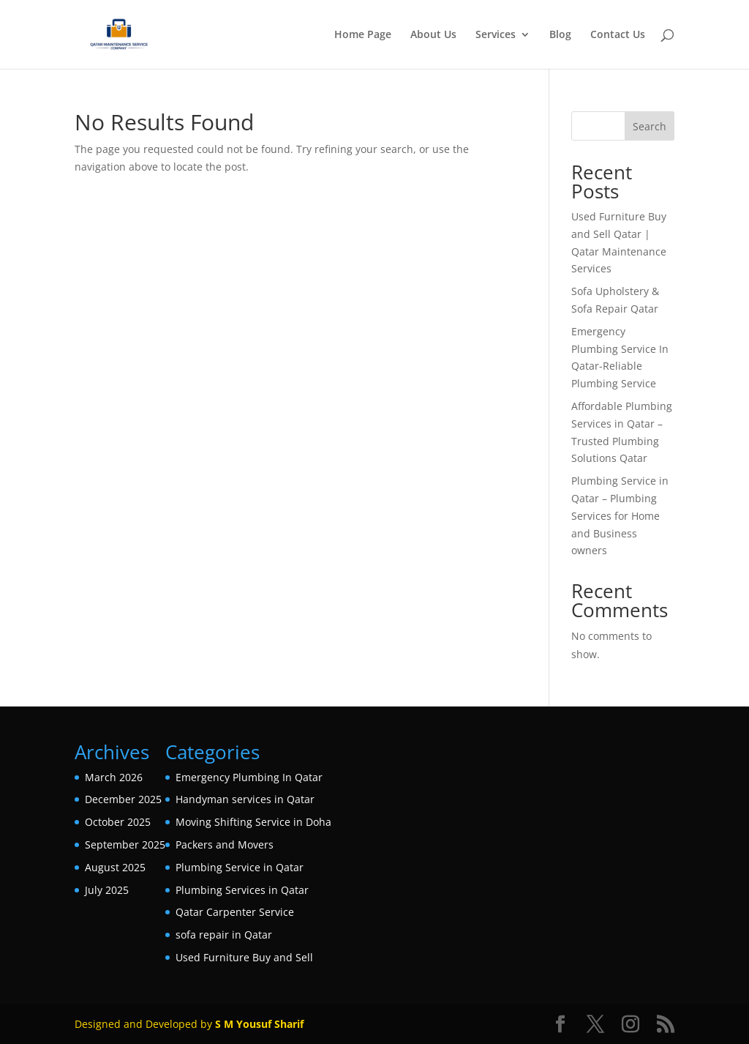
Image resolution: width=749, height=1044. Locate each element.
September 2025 (125, 844)
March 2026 (114, 777)
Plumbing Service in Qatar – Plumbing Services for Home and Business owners (620, 515)
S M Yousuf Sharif (259, 1024)
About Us (433, 35)
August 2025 (115, 867)
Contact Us (617, 35)
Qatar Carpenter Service (235, 912)
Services (495, 35)
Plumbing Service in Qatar (240, 867)
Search (649, 126)
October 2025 (118, 822)
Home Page (362, 35)
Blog (560, 35)
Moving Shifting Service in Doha (253, 822)
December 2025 (123, 799)
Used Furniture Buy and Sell (244, 957)
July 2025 (107, 890)
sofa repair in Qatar (224, 935)
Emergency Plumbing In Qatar (249, 777)
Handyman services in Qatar (245, 799)
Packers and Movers (225, 844)
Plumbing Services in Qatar (242, 890)
